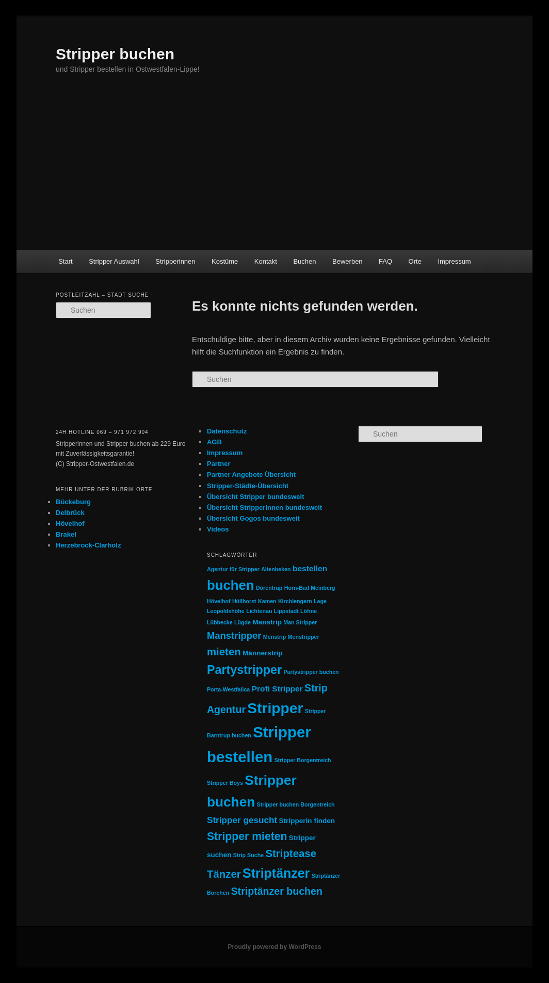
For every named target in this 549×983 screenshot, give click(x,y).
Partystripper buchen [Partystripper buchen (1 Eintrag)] (310, 672)
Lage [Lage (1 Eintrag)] (320, 601)
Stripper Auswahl (114, 261)
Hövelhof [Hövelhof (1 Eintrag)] (219, 601)
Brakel (66, 534)
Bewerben (347, 261)
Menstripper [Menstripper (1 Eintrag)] (303, 637)
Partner (219, 464)
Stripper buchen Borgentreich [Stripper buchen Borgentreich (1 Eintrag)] (296, 804)
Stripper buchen (115, 53)
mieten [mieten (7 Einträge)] (224, 651)
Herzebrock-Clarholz (88, 545)
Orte (415, 261)
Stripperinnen (175, 261)
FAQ (385, 261)
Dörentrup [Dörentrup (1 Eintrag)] (269, 588)
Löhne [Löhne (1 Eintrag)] (308, 611)
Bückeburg (73, 502)
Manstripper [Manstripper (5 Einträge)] (234, 635)
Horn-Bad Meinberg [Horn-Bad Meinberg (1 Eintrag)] (309, 588)
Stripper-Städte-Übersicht (247, 486)
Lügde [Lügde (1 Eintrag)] (242, 622)
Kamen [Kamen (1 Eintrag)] (267, 601)
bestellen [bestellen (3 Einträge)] (310, 568)
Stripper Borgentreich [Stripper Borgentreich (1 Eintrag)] (302, 760)
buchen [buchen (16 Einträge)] (230, 585)
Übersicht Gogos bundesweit (253, 518)
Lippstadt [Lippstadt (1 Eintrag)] (286, 611)
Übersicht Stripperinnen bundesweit (264, 507)
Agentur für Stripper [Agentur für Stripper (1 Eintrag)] (233, 569)
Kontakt (265, 261)
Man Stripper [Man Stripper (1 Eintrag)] (300, 622)
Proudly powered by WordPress (274, 946)
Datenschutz (227, 431)
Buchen (304, 261)
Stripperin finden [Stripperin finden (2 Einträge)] (307, 821)
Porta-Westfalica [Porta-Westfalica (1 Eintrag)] (228, 689)
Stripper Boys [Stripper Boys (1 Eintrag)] (225, 783)
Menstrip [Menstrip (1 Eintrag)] (274, 637)
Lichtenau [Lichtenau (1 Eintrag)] (259, 611)
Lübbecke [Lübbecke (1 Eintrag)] (220, 622)
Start (65, 261)
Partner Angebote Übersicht (251, 474)
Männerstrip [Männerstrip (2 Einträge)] (263, 653)
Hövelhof (70, 523)
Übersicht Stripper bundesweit (255, 497)
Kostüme (225, 261)
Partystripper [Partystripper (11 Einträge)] (244, 669)
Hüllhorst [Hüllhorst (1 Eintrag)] (244, 601)
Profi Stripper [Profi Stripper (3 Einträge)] (277, 688)
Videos (218, 529)
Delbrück (70, 513)
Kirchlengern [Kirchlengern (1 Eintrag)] (295, 601)
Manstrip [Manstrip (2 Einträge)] (267, 622)
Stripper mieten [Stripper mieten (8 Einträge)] (247, 836)
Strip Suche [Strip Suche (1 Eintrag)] (248, 855)
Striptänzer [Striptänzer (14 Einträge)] (276, 873)
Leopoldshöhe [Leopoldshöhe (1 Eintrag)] (226, 611)
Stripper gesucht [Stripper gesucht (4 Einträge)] (242, 820)
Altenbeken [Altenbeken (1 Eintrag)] (275, 569)
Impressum (454, 261)
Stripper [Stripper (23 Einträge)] (275, 708)
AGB (214, 442)
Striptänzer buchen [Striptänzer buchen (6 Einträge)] (276, 891)
